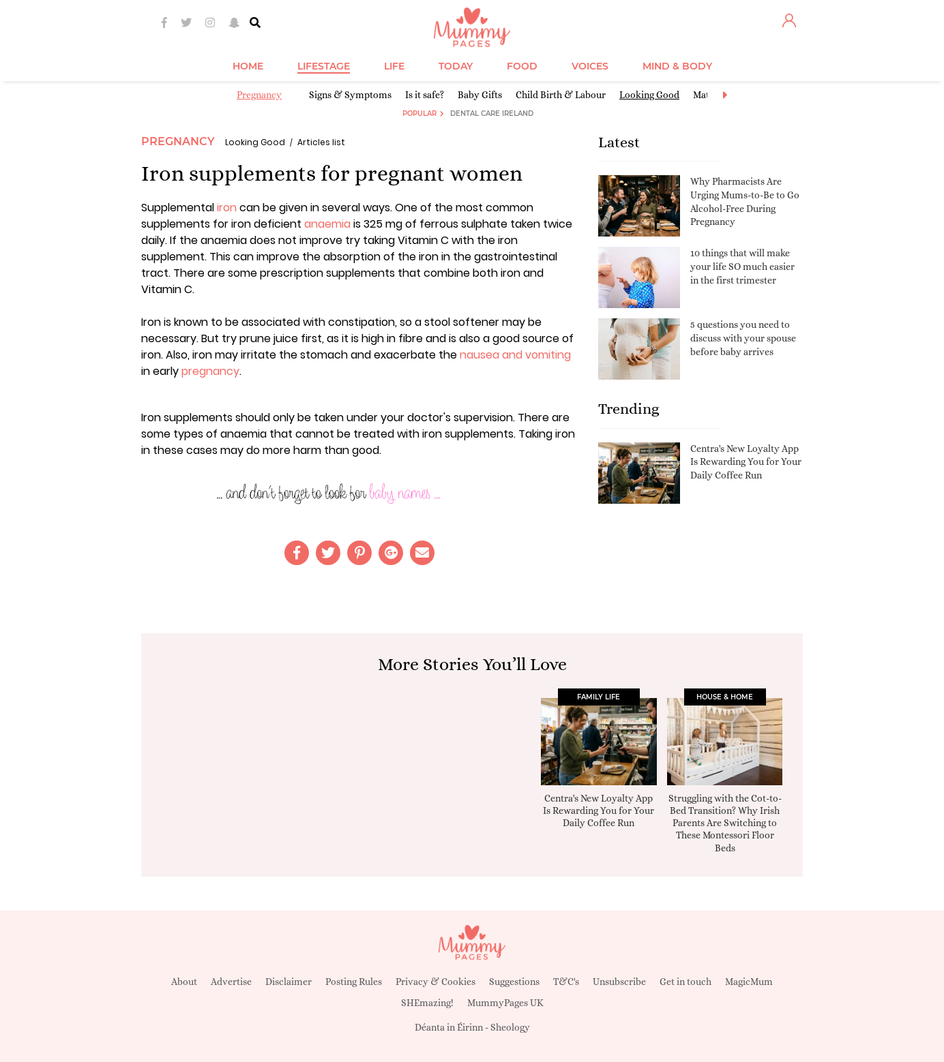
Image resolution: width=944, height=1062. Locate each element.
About (184, 981)
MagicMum (749, 981)
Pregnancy (259, 94)
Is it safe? (424, 94)
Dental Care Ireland (491, 113)
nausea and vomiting (515, 355)
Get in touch (685, 981)
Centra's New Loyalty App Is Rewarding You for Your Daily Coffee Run (745, 462)
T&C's (566, 981)
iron (227, 207)
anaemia (327, 224)
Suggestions (514, 981)
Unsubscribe (619, 981)
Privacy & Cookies (435, 981)
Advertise (231, 981)
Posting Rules (353, 981)
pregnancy (210, 371)
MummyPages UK (505, 1002)
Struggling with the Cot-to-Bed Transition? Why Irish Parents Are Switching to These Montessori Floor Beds (725, 823)
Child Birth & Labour (561, 94)
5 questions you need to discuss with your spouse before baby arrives (743, 337)
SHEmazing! (427, 1002)
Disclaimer (288, 981)
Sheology (510, 1027)
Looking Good (649, 94)
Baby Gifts (480, 94)
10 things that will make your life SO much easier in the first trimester (742, 266)
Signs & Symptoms (350, 94)
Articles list (321, 142)
